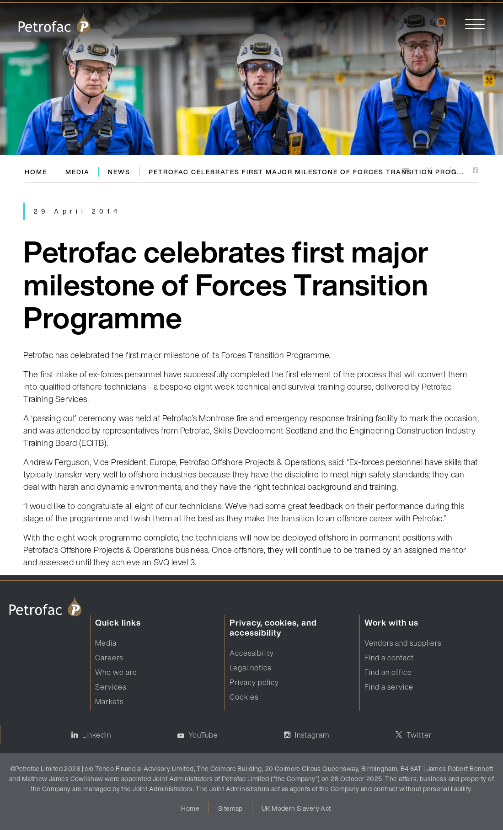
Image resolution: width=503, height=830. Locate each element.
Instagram (312, 734)
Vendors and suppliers (402, 642)
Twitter (419, 734)
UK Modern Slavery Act (296, 808)
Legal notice (251, 667)
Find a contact (389, 657)
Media (77, 172)
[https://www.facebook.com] (475, 171)
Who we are (116, 672)
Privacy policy (254, 682)
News (119, 172)
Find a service (388, 686)
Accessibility (252, 653)
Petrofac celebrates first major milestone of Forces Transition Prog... (306, 172)
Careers (109, 657)
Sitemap (230, 808)
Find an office (388, 672)
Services (110, 686)
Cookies (244, 696)
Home (36, 172)
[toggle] (475, 23)
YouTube (203, 734)
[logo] (54, 23)
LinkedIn (96, 734)
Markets (109, 701)
